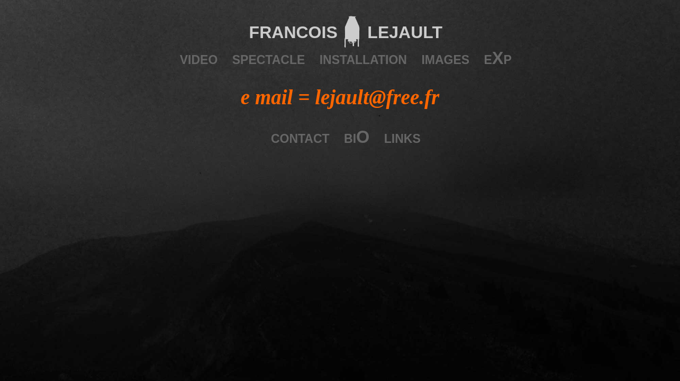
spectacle (268, 58)
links (402, 137)
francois (293, 29)
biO (356, 137)
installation (363, 58)
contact (300, 137)
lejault (401, 29)
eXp (498, 58)
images (445, 58)
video (199, 58)
